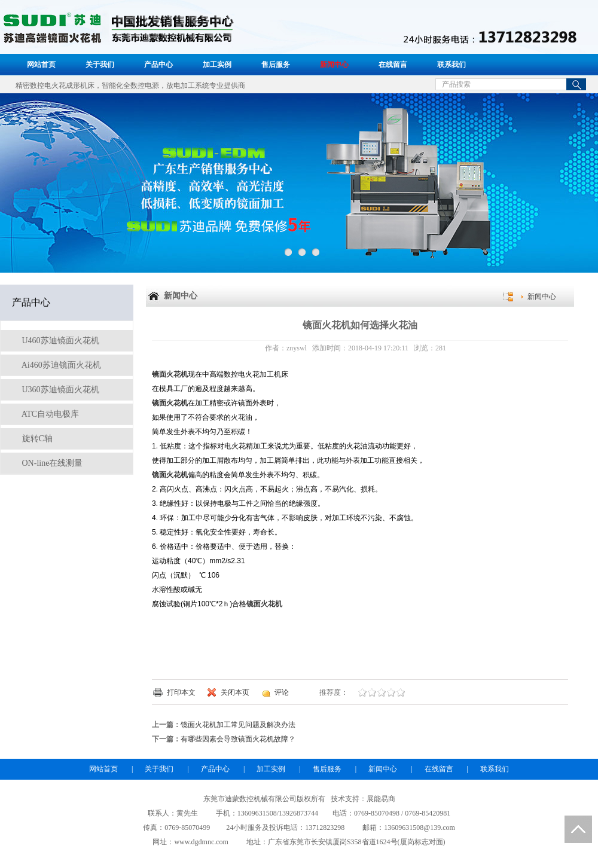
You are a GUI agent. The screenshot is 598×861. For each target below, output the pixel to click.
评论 (281, 692)
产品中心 (158, 64)
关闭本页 (235, 692)
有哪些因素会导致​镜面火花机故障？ (238, 739)
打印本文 (181, 692)
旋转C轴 (36, 438)
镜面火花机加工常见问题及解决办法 (238, 724)
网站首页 (41, 64)
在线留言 (393, 64)
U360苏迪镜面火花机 (59, 389)
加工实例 (217, 64)
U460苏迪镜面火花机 (59, 340)
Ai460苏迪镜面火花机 (60, 365)
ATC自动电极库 (49, 414)
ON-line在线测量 (51, 463)
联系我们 (451, 64)
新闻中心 (334, 64)
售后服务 (275, 64)
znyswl (296, 348)
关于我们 (100, 64)
